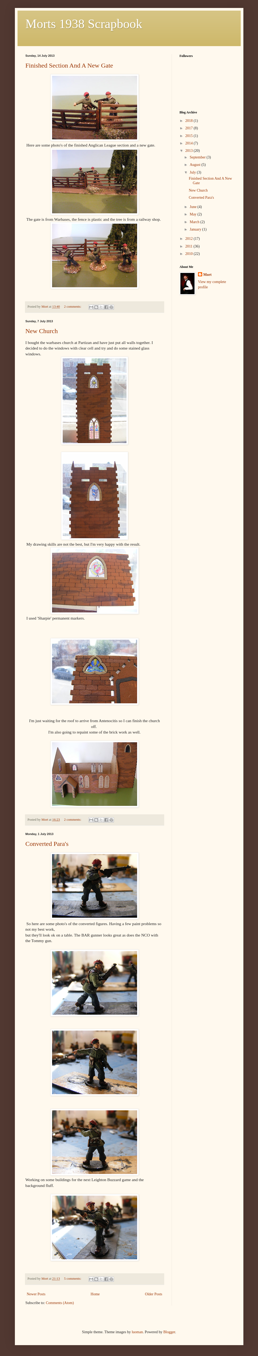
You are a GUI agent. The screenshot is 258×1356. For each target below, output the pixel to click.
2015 (189, 136)
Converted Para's (47, 843)
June (193, 207)
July (193, 172)
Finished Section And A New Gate (69, 65)
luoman (137, 1332)
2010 (189, 254)
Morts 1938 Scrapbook (84, 24)
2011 (189, 246)
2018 (189, 121)
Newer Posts (36, 1294)
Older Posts (153, 1294)
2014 (189, 143)
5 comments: (73, 1278)
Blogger (169, 1332)
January (196, 229)
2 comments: (73, 306)
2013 (189, 151)
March (195, 222)
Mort (207, 275)
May (193, 214)
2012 (189, 239)
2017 (189, 128)
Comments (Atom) (60, 1303)
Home (95, 1294)
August (195, 165)
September (198, 157)
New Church (42, 331)
